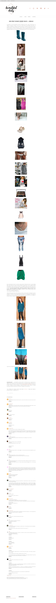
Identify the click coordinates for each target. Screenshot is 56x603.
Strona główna (21, 596)
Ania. (9, 409)
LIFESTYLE (21, 16)
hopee (9, 515)
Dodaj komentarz (9, 575)
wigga (9, 531)
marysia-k (10, 558)
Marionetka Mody (11, 510)
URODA (25, 16)
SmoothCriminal (11, 525)
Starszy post (34, 596)
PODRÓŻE (29, 16)
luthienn (10, 506)
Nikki (9, 459)
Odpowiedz (10, 401)
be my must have (11, 498)
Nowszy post (8, 596)
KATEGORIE (34, 16)
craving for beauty (11, 428)
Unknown (10, 473)
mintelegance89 (11, 403)
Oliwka (9, 449)
